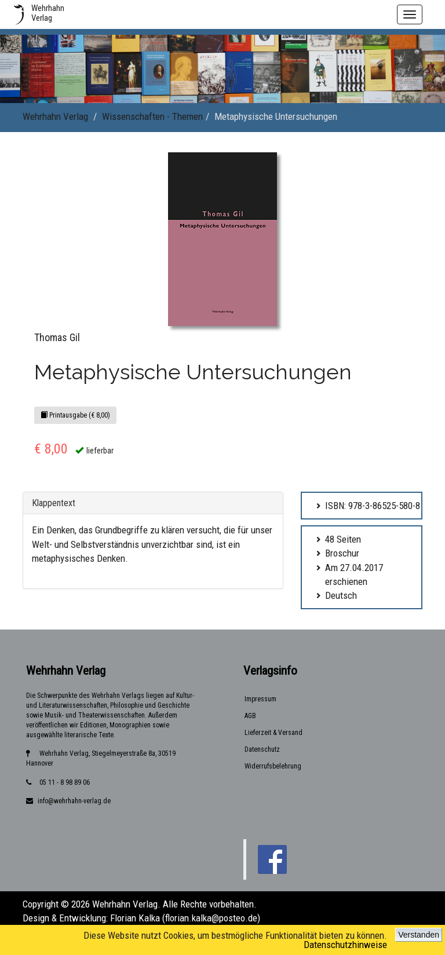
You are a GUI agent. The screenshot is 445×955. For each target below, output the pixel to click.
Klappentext (53, 502)
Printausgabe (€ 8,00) (75, 415)
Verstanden (418, 934)
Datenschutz (262, 749)
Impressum (260, 699)
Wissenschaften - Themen (152, 116)
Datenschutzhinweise (345, 944)
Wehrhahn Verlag (55, 116)
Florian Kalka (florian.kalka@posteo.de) (185, 918)
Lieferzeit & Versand (273, 733)
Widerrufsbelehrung (273, 766)
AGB (250, 716)
